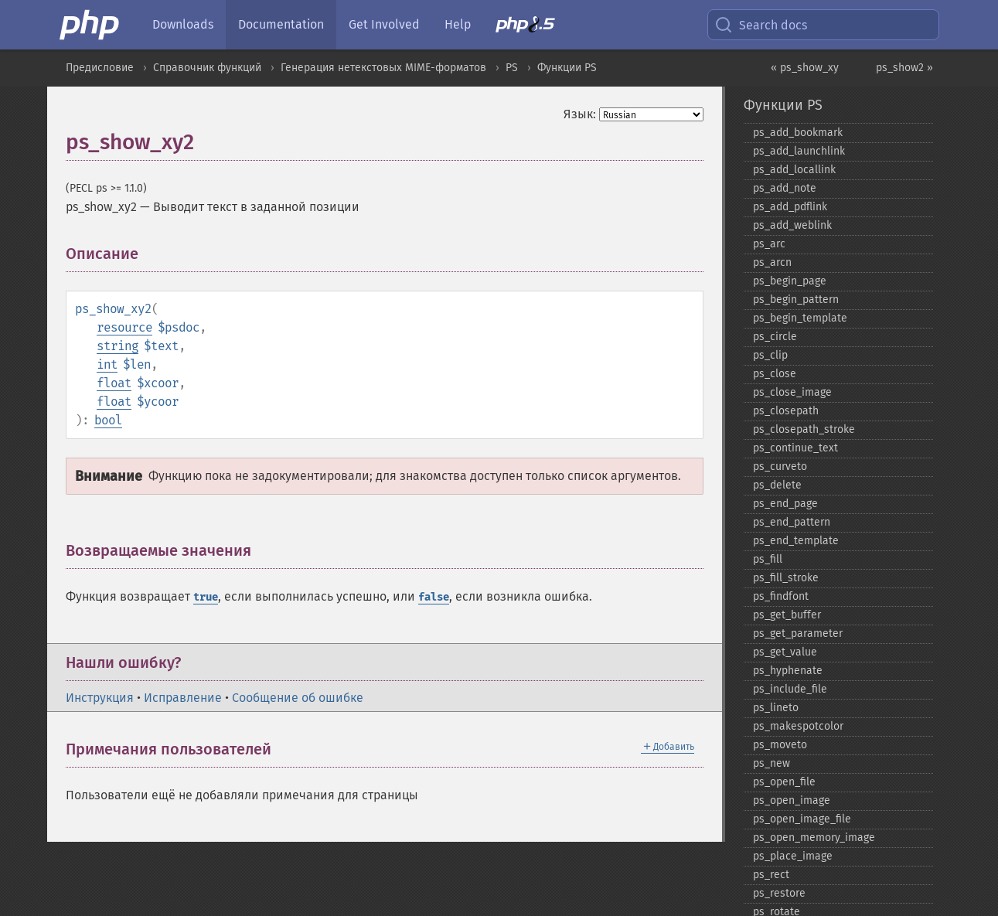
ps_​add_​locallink (794, 169)
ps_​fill (767, 559)
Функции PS (567, 67)
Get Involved (384, 24)
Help (458, 24)
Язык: (580, 114)
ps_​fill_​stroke (786, 577)
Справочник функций (207, 67)
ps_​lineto (776, 707)
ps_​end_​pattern (791, 522)
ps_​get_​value (785, 652)
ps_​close (774, 373)
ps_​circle (775, 336)
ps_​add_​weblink (792, 225)
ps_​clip (770, 355)
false (433, 597)
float (114, 383)
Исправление (183, 697)
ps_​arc (769, 243)
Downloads (182, 24)
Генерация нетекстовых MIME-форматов (383, 67)
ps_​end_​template (796, 540)
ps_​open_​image (791, 800)
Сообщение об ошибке (297, 697)
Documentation (281, 24)
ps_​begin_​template (800, 318)
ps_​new (771, 763)
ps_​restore (779, 893)
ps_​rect (771, 874)
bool (108, 420)
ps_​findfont (781, 596)
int (107, 364)
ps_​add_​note (784, 188)
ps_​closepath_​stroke (804, 429)
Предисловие (100, 67)
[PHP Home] (90, 24)
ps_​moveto (780, 744)
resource (124, 327)
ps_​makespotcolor (798, 726)
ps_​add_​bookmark (798, 132)
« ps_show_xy (805, 67)
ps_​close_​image (792, 392)
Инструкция (100, 697)
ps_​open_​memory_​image (814, 837)
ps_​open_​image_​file (802, 819)
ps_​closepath (786, 410)
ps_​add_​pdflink (790, 206)
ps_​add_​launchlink (799, 151)
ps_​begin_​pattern (796, 299)
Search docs (760, 24)
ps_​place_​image (793, 856)
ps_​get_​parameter (798, 633)
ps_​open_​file (784, 781)
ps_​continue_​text (795, 448)
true (205, 597)
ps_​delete (777, 485)
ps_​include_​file (790, 689)
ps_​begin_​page (789, 281)
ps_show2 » (904, 67)
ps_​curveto (780, 466)
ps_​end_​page (785, 503)
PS (512, 67)
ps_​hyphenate (788, 670)
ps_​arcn (772, 262)
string (117, 346)
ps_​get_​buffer (787, 614)
